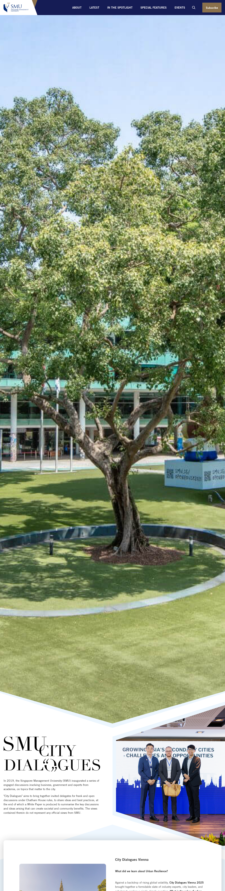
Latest (94, 7)
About (77, 7)
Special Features (153, 7)
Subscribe (212, 7)
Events (180, 7)
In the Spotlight (120, 7)
